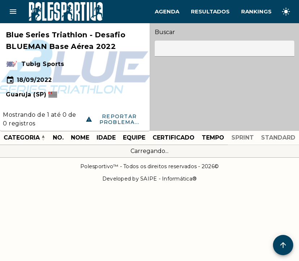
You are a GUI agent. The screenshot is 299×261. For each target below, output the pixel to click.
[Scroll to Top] (283, 245)
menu (13, 11)
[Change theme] (286, 11)
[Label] (224, 49)
